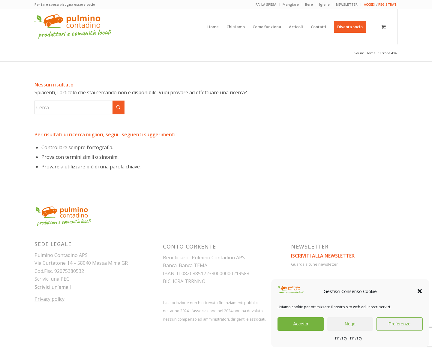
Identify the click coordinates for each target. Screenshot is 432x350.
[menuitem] (266, 4)
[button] (420, 291)
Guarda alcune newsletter (314, 264)
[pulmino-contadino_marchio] (73, 26)
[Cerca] (79, 107)
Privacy (341, 338)
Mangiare (291, 4)
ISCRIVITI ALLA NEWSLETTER (323, 255)
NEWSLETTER (347, 4)
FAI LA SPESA (266, 4)
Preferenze (399, 323)
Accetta (300, 323)
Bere (309, 4)
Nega (350, 323)
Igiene (324, 4)
